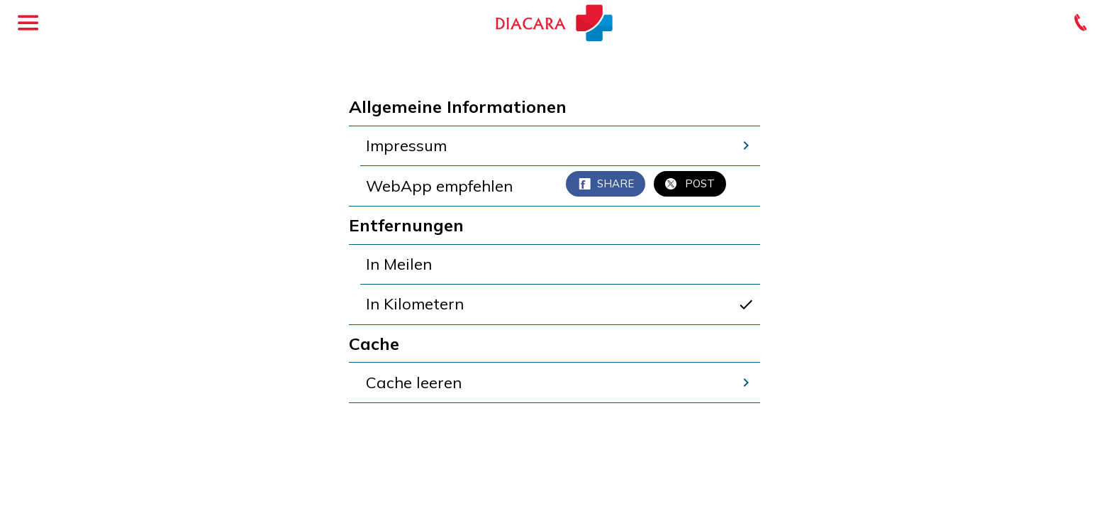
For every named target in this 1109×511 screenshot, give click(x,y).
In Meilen (399, 264)
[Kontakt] (1081, 23)
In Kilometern (560, 304)
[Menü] (28, 23)
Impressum (560, 145)
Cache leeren (560, 382)
